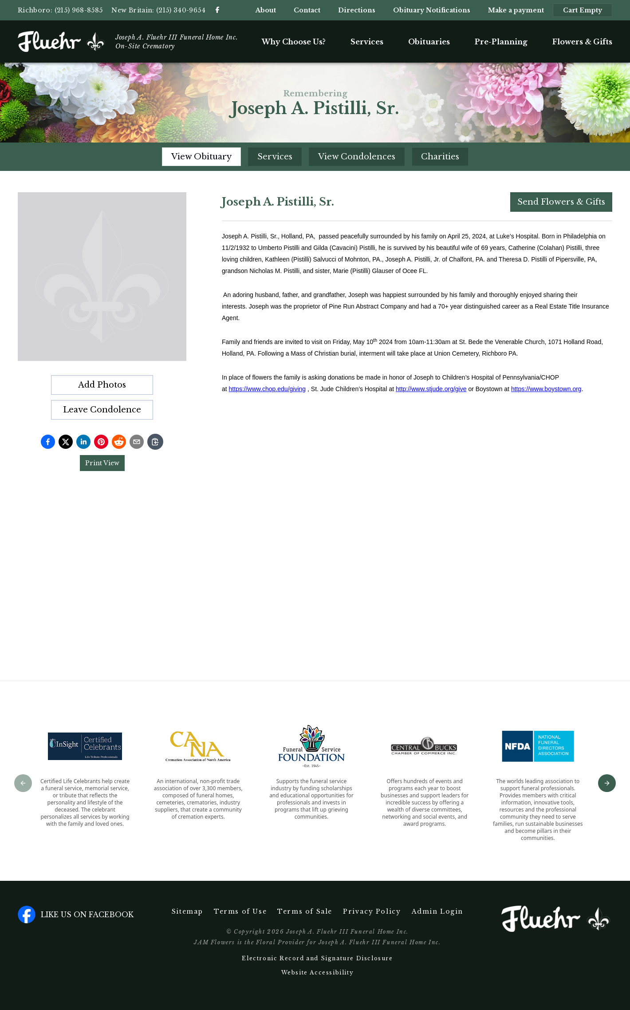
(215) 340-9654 (180, 10)
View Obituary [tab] (201, 157)
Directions (356, 10)
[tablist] (315, 157)
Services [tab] (274, 157)
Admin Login (438, 911)
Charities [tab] (440, 157)
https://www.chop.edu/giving (267, 388)
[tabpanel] (417, 418)
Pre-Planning (501, 41)
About (266, 10)
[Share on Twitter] (66, 442)
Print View (102, 463)
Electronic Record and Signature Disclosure (317, 958)
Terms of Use (240, 911)
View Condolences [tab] (356, 157)
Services (366, 41)
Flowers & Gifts (582, 41)
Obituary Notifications (431, 10)
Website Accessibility (317, 972)
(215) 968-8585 (79, 10)
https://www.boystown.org (546, 388)
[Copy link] (155, 442)
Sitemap (187, 911)
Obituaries (429, 41)
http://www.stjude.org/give (431, 388)
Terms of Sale (304, 911)
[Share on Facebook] (48, 442)
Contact (307, 10)
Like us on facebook (76, 914)
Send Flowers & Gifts (561, 202)
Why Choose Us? (294, 41)
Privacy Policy (372, 911)
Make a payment (516, 10)
